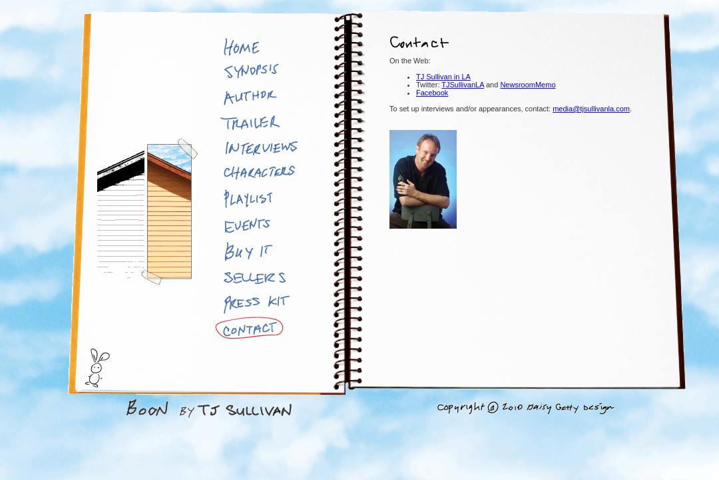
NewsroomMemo (527, 85)
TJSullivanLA (462, 85)
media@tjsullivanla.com (591, 109)
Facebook (432, 93)
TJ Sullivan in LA (443, 77)
